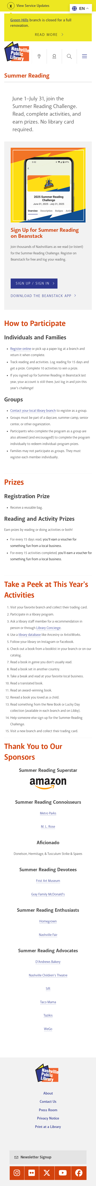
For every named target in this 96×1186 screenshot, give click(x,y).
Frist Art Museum (48, 881)
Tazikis (48, 1015)
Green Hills (19, 20)
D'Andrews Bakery (48, 962)
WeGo (48, 1029)
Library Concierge (48, 628)
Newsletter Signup (36, 1157)
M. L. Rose (48, 826)
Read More (48, 34)
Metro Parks (48, 813)
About (48, 1093)
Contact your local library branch (33, 410)
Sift (48, 988)
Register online (20, 349)
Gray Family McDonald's (48, 894)
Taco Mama (48, 1002)
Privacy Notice (48, 1118)
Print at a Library (48, 1127)
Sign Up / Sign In (33, 283)
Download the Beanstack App (41, 296)
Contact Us (48, 1101)
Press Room (48, 1110)
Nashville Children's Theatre (48, 975)
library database (30, 635)
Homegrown (48, 921)
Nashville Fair (48, 935)
